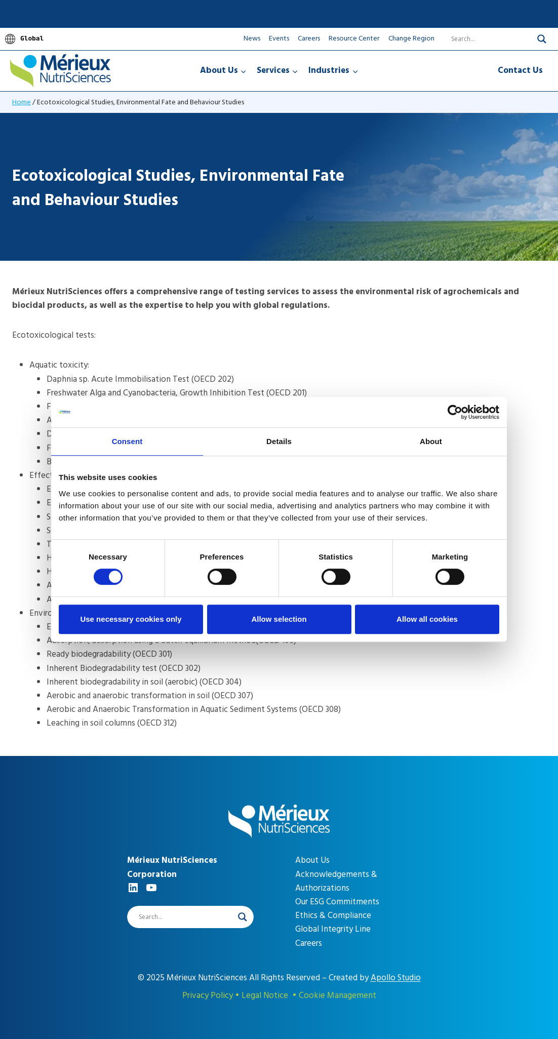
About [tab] (431, 441)
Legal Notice (265, 995)
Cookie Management (337, 995)
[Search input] (485, 39)
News (252, 38)
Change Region (411, 38)
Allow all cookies (427, 619)
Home (21, 102)
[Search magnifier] (542, 39)
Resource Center (354, 38)
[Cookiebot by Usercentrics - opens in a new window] (455, 412)
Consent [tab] (127, 441)
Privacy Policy (207, 995)
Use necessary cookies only (130, 619)
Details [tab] (279, 441)
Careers (309, 38)
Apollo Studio (396, 978)
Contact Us (520, 70)
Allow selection (278, 619)
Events (279, 38)
